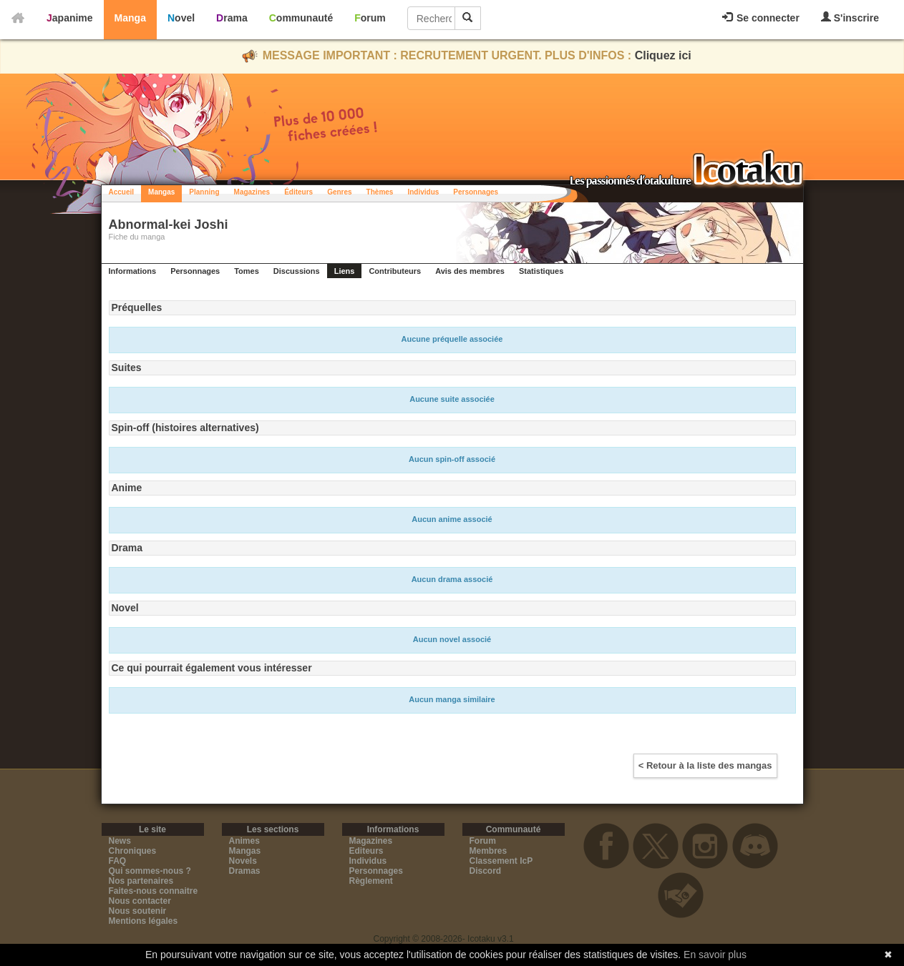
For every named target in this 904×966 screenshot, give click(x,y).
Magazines (252, 192)
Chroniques (133, 851)
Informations (133, 271)
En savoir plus (715, 954)
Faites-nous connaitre (153, 891)
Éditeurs (298, 192)
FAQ (118, 861)
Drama (232, 18)
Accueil (122, 192)
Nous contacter (140, 901)
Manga (130, 18)
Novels (243, 861)
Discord (486, 871)
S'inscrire (850, 17)
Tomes (246, 271)
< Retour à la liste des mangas (705, 765)
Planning (204, 192)
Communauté (301, 18)
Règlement (371, 881)
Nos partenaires (141, 881)
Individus (423, 192)
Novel (181, 18)
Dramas (245, 871)
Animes (244, 841)
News (120, 841)
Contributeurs (395, 271)
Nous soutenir (138, 911)
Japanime (70, 18)
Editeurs (366, 851)
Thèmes (380, 192)
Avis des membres (470, 271)
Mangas (161, 192)
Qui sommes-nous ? (150, 871)
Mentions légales (143, 921)
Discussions (296, 271)
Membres (488, 851)
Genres (339, 192)
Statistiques (541, 271)
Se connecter (760, 18)
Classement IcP (501, 861)
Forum (370, 18)
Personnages (475, 192)
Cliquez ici (663, 55)
